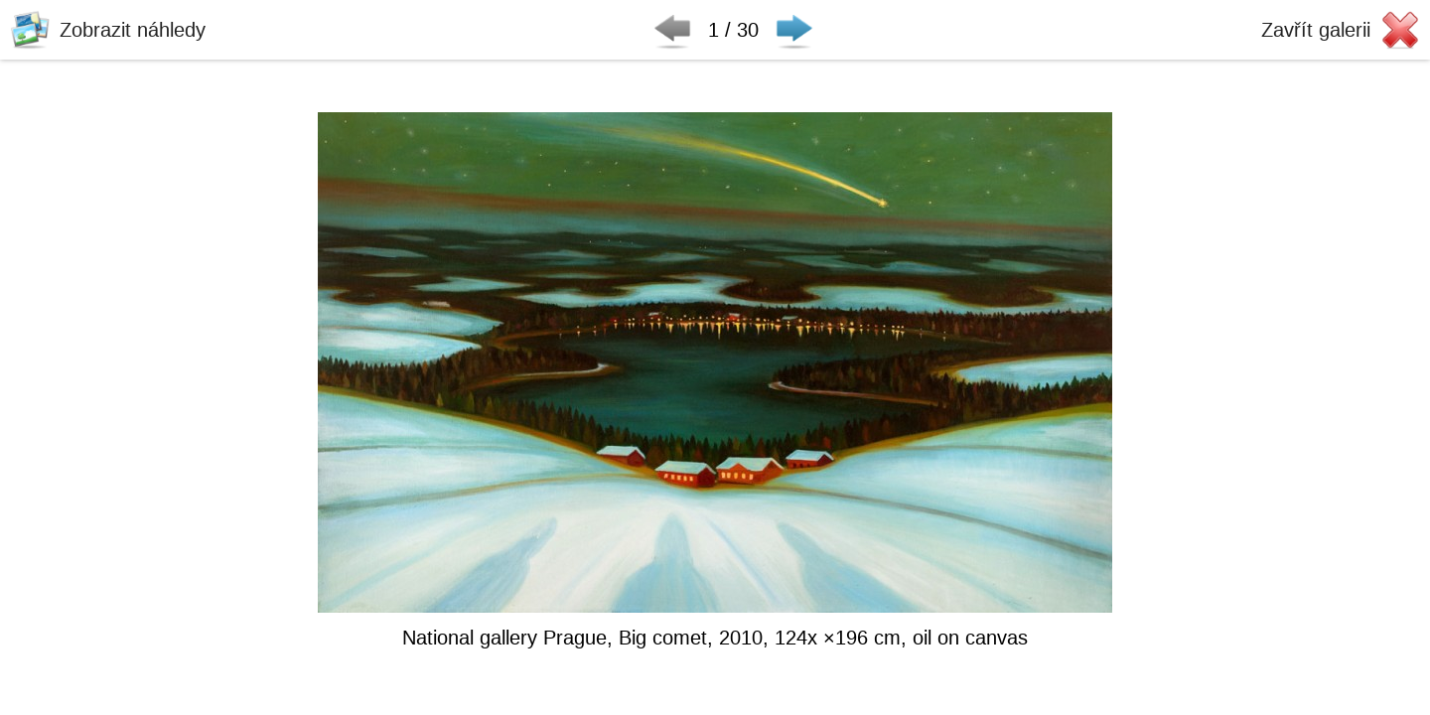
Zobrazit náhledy (133, 30)
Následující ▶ (794, 30)
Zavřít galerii (1315, 30)
